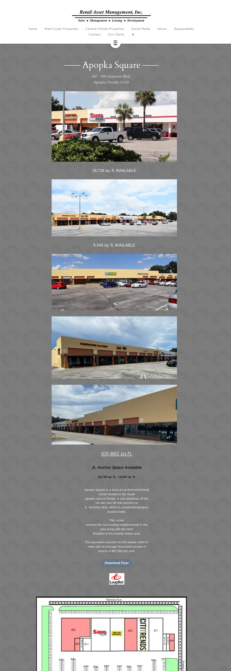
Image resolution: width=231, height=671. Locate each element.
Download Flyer (180, 203)
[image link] (180, 219)
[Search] (137, 34)
